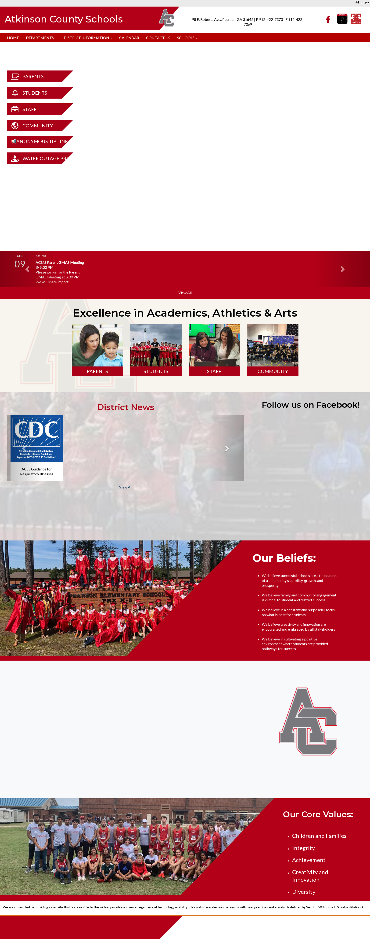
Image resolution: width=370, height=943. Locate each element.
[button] (27, 269)
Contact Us (158, 37)
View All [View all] (185, 292)
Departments (41, 37)
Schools (187, 37)
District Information (88, 37)
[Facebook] (328, 20)
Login (362, 2)
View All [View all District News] (125, 487)
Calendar (129, 37)
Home (13, 37)
